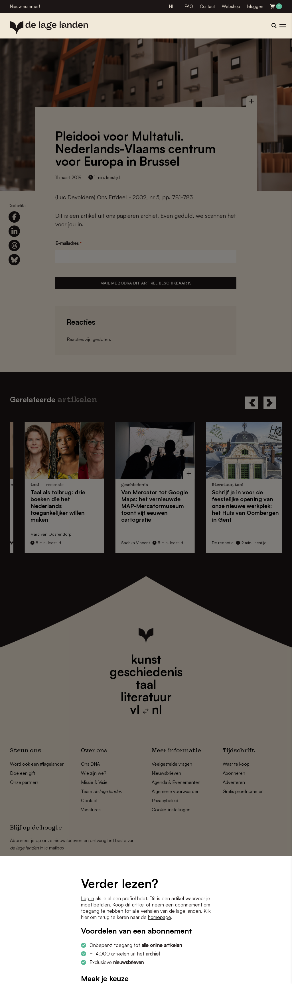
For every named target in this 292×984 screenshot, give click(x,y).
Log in (87, 898)
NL (171, 6)
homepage (159, 917)
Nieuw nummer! (25, 6)
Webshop (231, 6)
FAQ (189, 6)
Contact (207, 6)
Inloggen (255, 6)
